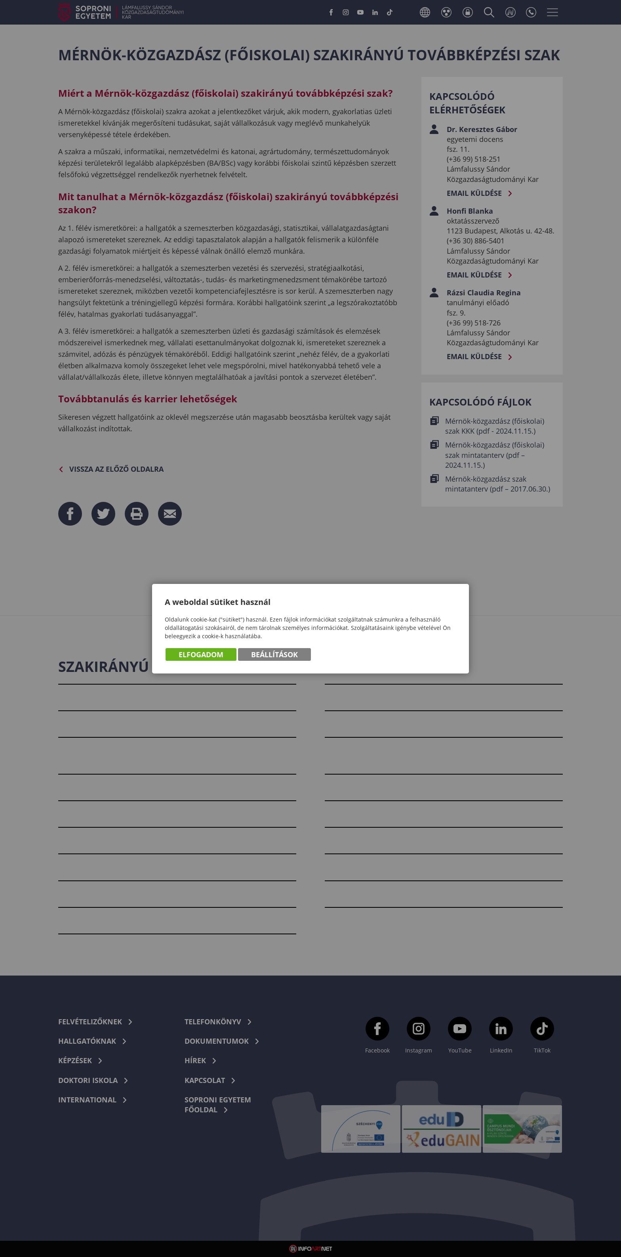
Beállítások (274, 655)
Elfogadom (201, 655)
